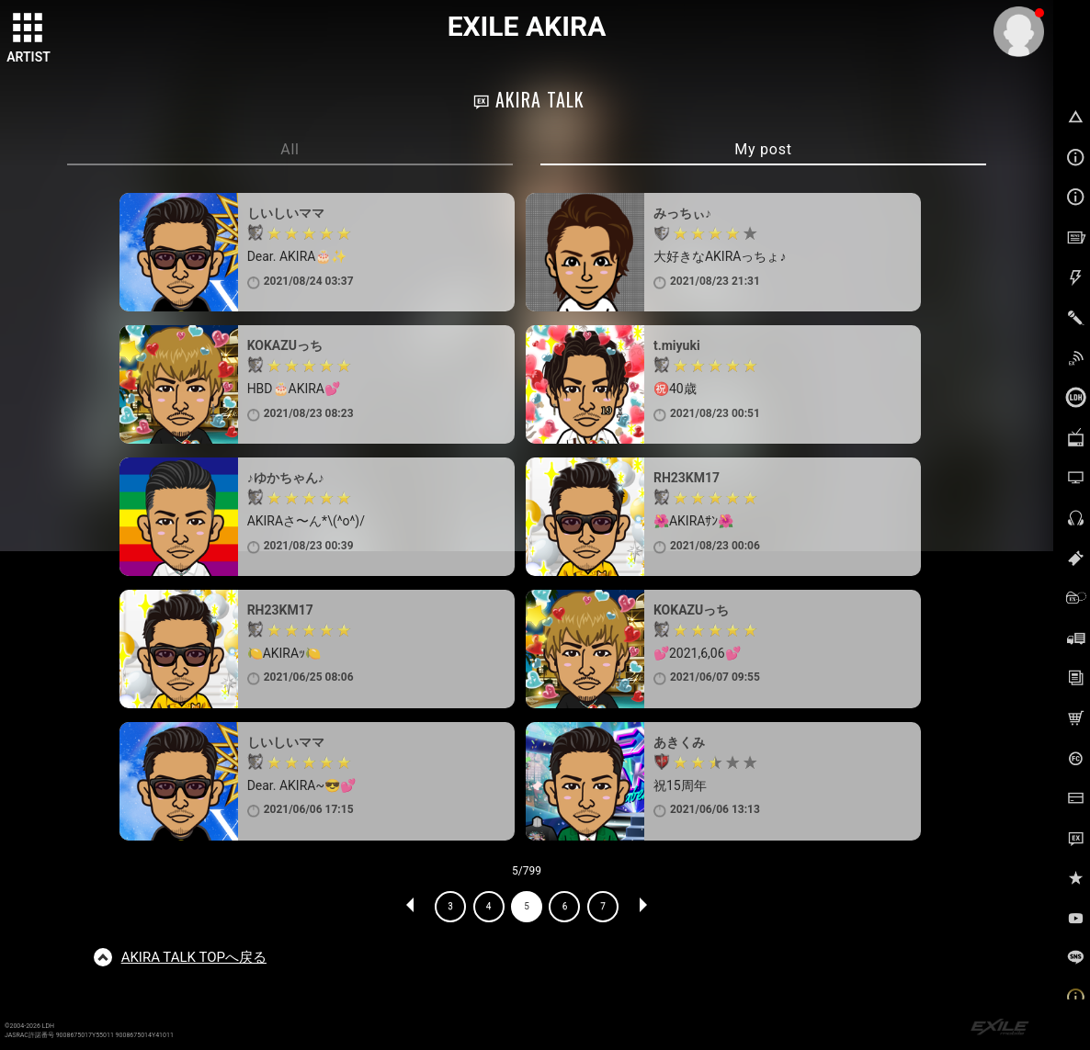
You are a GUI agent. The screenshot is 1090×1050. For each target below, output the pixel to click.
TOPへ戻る (194, 957)
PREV (410, 906)
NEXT (642, 906)
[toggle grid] (28, 28)
